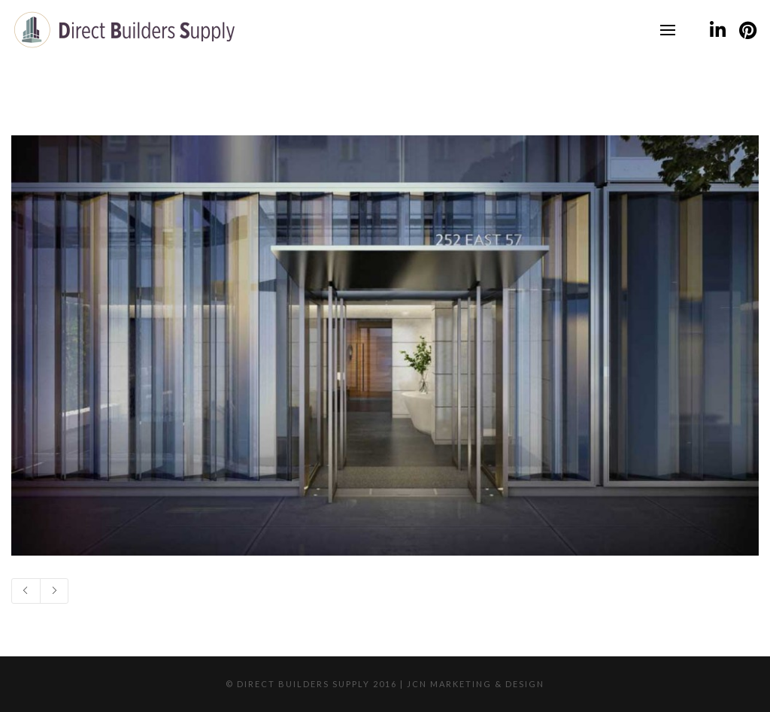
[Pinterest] (747, 30)
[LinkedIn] (717, 30)
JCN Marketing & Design (475, 684)
